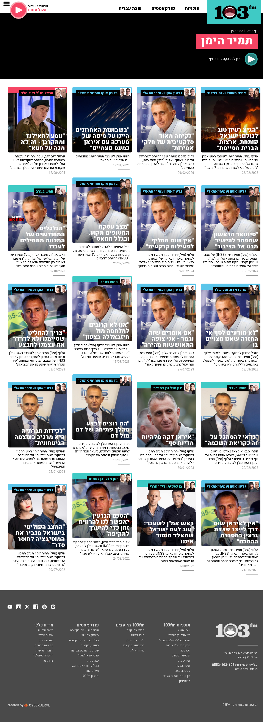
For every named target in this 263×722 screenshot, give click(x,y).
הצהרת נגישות (44, 650)
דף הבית (252, 31)
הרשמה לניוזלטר (43, 655)
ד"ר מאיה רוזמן (135, 640)
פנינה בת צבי (182, 670)
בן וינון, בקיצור (90, 635)
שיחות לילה (137, 650)
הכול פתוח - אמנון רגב (85, 665)
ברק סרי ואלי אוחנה (178, 645)
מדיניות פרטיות (43, 645)
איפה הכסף (183, 665)
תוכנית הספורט (181, 655)
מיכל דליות (137, 635)
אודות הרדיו (45, 635)
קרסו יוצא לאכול (88, 655)
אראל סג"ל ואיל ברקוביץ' (174, 640)
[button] (192, 7)
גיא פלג (185, 650)
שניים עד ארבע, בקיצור (84, 650)
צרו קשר (48, 660)
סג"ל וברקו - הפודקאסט (84, 640)
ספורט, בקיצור (90, 645)
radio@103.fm (248, 657)
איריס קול (184, 660)
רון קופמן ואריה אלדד (176, 676)
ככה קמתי (93, 660)
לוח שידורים (46, 640)
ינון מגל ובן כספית (179, 635)
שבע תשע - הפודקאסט (84, 630)
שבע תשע (184, 630)
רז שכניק (184, 681)
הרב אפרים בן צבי (133, 645)
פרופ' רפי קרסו (135, 630)
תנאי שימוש (45, 630)
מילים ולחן (92, 670)
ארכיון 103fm (90, 676)
